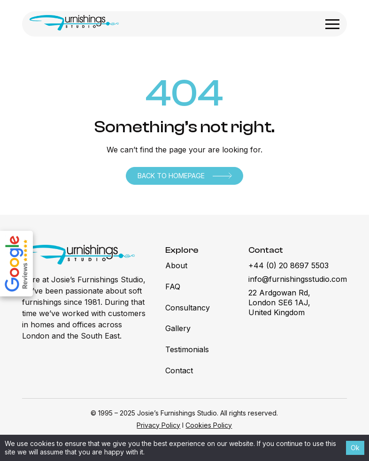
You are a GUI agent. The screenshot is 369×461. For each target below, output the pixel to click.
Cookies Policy (208, 425)
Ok (355, 448)
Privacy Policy (158, 425)
